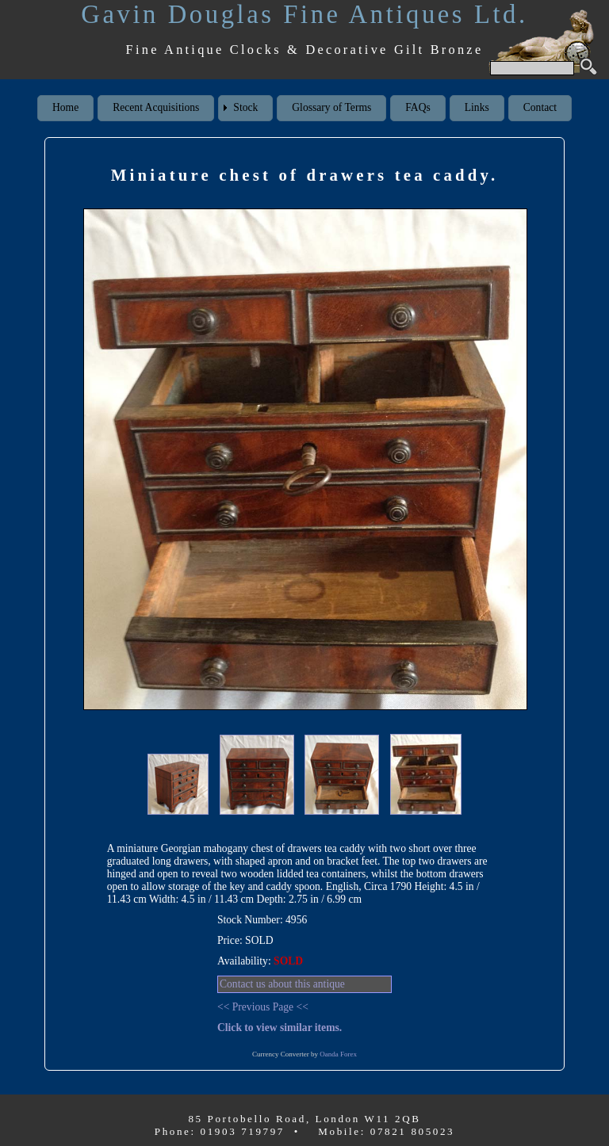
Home (65, 107)
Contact (540, 107)
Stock (245, 107)
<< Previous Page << (262, 1007)
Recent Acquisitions (156, 107)
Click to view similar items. (279, 1027)
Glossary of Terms (331, 107)
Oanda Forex (338, 1054)
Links (477, 107)
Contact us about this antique (282, 984)
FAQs (417, 107)
